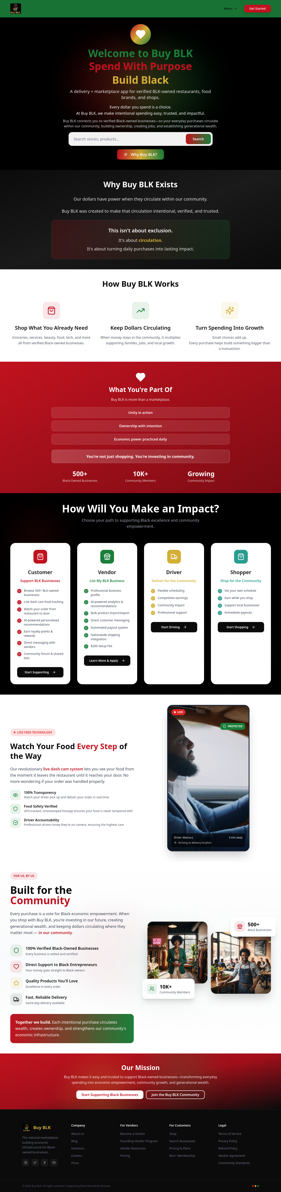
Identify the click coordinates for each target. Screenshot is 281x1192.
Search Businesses (182, 1141)
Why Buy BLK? (140, 154)
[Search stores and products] (141, 139)
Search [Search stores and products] (198, 139)
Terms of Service (230, 1134)
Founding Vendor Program (139, 1141)
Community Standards (234, 1163)
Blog (74, 1141)
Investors (77, 1148)
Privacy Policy (227, 1141)
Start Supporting (40, 672)
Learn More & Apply (107, 660)
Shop (172, 1134)
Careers (76, 1156)
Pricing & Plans (179, 1148)
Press (75, 1163)
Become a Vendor (132, 1134)
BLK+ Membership (182, 1156)
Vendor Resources (133, 1148)
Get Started (257, 8)
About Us (77, 1134)
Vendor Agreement (231, 1156)
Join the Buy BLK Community (175, 1094)
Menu (230, 8)
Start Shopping (241, 627)
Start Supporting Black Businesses (109, 1094)
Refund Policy (227, 1148)
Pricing (125, 1156)
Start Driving (174, 627)
